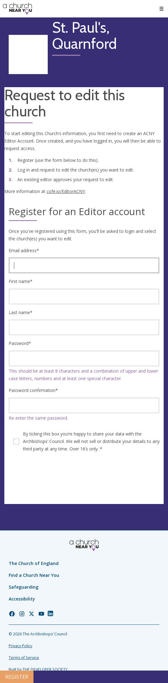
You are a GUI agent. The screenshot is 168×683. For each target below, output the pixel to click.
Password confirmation (33, 390)
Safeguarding (23, 587)
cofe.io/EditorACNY (65, 191)
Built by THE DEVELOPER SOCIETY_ (39, 669)
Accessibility (22, 599)
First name (21, 281)
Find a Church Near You (34, 575)
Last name (21, 312)
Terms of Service (24, 657)
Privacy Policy (20, 645)
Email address (24, 250)
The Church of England (34, 563)
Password (20, 343)
